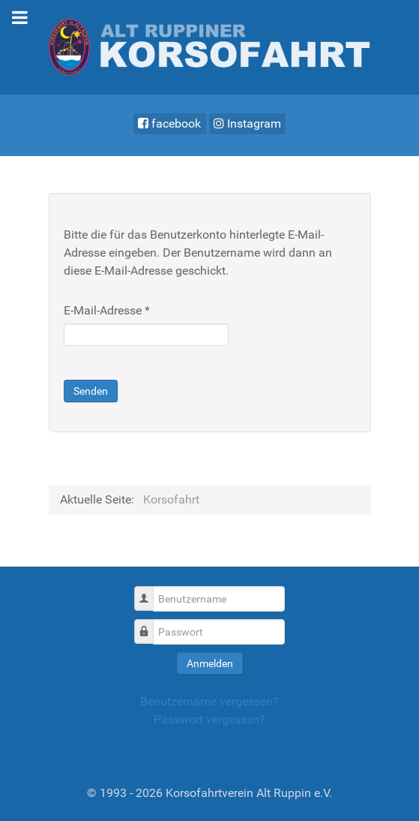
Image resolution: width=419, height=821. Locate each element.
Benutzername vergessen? (209, 701)
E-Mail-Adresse (107, 310)
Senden (90, 391)
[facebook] (169, 123)
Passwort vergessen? (209, 719)
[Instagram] (247, 123)
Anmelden (210, 663)
